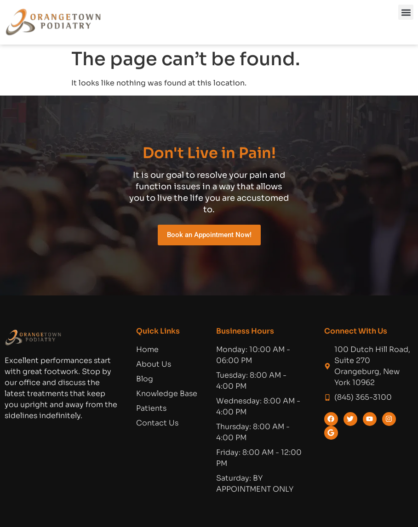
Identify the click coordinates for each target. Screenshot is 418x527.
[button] (405, 12)
